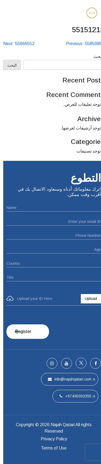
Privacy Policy (50, 439)
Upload (88, 298)
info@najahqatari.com (66, 379)
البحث (95, 56)
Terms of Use (50, 448)
